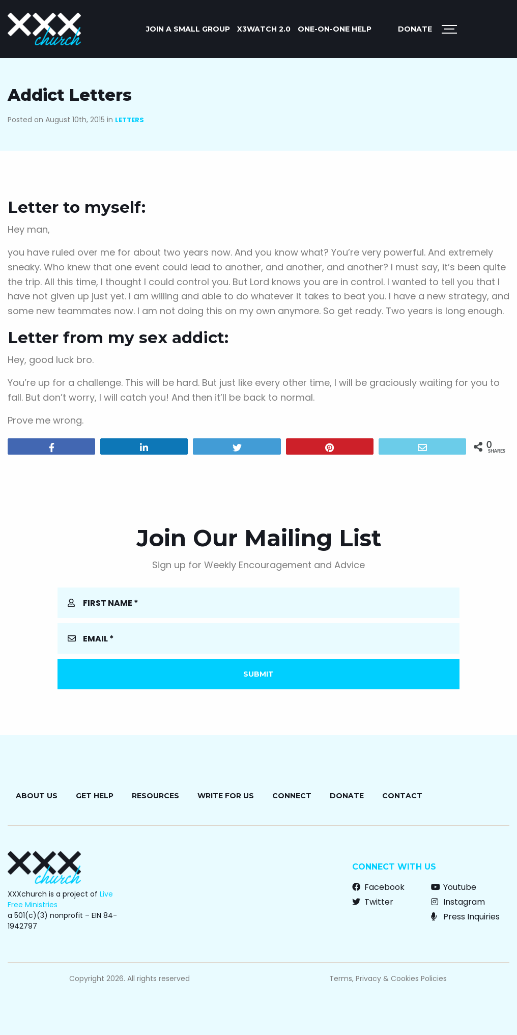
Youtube (453, 887)
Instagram (458, 902)
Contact (402, 795)
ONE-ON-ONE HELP (334, 29)
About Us (37, 795)
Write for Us (225, 795)
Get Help (94, 795)
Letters (129, 120)
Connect (291, 795)
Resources (155, 795)
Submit (258, 674)
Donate (415, 29)
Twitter (372, 902)
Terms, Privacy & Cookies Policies (388, 978)
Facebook (378, 887)
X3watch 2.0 (264, 29)
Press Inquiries (465, 916)
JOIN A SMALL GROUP (188, 29)
